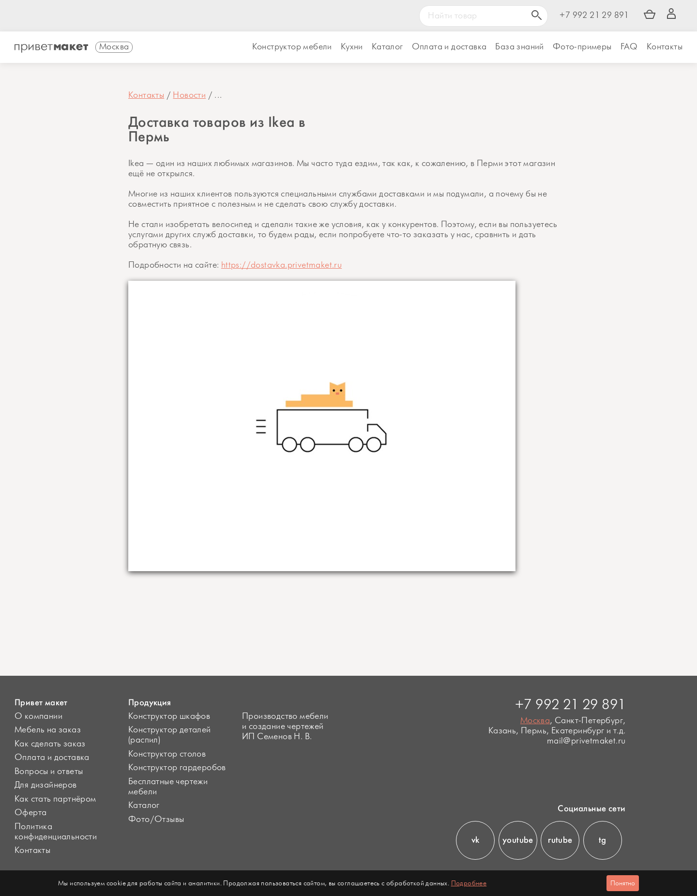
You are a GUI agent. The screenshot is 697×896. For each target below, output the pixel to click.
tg (602, 840)
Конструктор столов (167, 754)
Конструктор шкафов (169, 716)
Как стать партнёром (55, 799)
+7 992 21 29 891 (594, 16)
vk (475, 840)
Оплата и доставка (52, 757)
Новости (189, 95)
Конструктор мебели (292, 47)
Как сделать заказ (50, 744)
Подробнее (469, 883)
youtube (517, 840)
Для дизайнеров (46, 785)
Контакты (664, 47)
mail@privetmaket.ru (586, 741)
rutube (560, 840)
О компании (38, 716)
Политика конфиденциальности (56, 831)
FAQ (629, 47)
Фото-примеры (582, 47)
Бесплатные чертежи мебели (168, 786)
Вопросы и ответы (49, 771)
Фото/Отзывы (156, 819)
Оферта (30, 812)
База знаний (519, 47)
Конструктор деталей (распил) (169, 735)
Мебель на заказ (48, 730)
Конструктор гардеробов (177, 767)
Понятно (622, 883)
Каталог (387, 47)
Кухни (352, 47)
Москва (535, 720)
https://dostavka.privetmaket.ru (281, 265)
